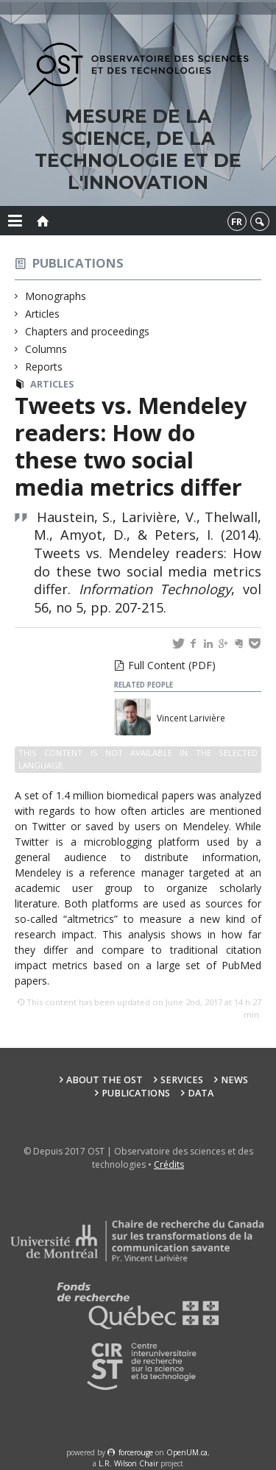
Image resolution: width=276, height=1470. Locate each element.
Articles (43, 314)
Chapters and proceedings (87, 331)
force (135, 1452)
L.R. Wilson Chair (128, 1463)
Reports (44, 367)
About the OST (104, 1080)
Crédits (169, 1164)
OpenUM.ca (187, 1452)
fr (236, 221)
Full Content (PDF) (172, 665)
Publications (78, 262)
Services (181, 1080)
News (234, 1080)
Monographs (56, 296)
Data (200, 1093)
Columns (46, 349)
